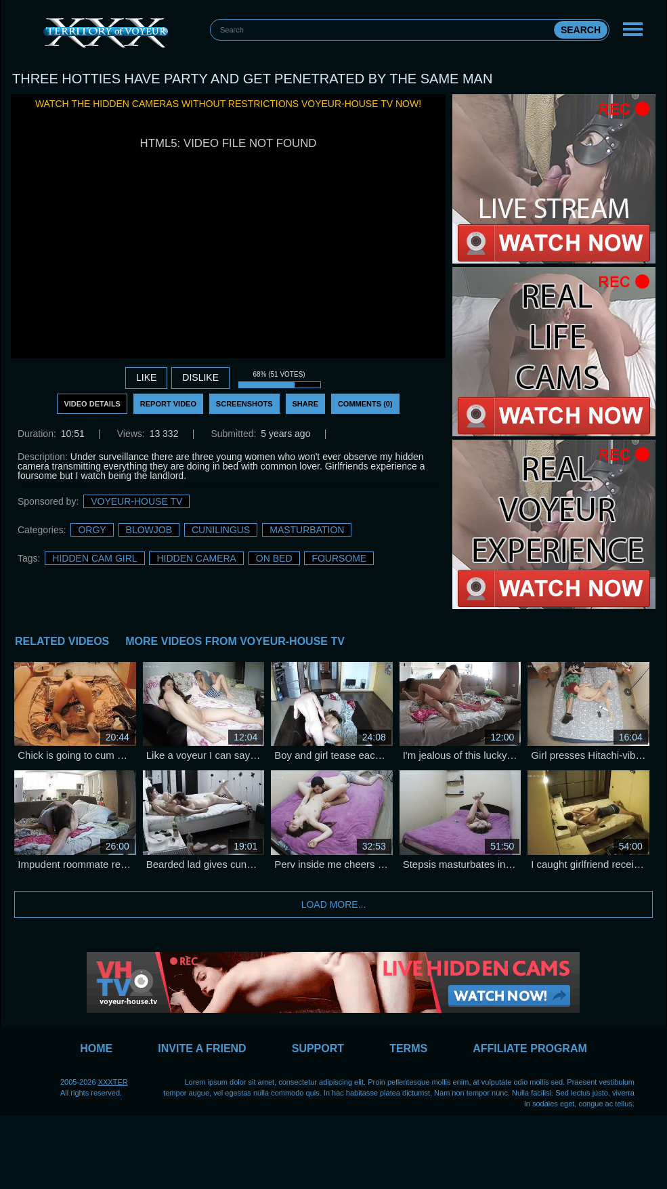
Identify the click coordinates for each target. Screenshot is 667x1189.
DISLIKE (200, 377)
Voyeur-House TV (136, 501)
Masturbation (307, 529)
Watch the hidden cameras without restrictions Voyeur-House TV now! (228, 103)
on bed (274, 558)
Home (96, 1048)
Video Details (92, 404)
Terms (408, 1048)
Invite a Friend (202, 1048)
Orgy (92, 529)
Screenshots (244, 404)
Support (318, 1048)
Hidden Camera (196, 558)
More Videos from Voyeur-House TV (235, 641)
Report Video (168, 404)
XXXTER (113, 1082)
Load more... (333, 904)
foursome (338, 558)
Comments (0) (365, 404)
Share (306, 404)
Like (146, 377)
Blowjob (149, 529)
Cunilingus (221, 529)
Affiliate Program (530, 1048)
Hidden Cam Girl (94, 558)
